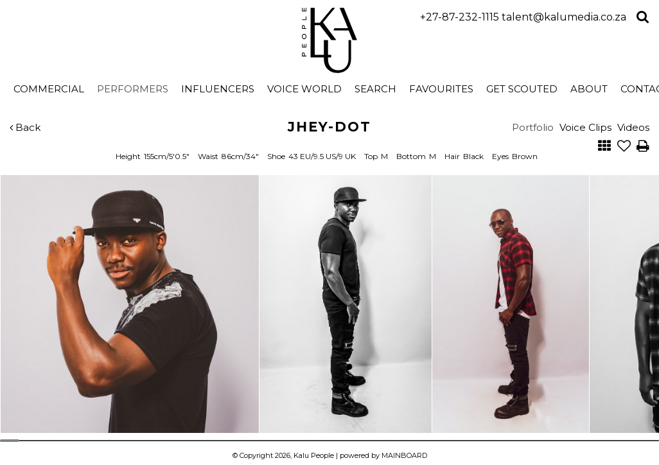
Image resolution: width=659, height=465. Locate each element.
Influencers (217, 89)
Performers (132, 89)
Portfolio (533, 127)
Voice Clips (585, 127)
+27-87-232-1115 (459, 17)
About (589, 89)
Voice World (304, 89)
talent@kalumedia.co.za (564, 17)
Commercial (48, 89)
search (375, 89)
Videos (633, 127)
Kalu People (330, 40)
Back (25, 127)
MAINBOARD (404, 455)
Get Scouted (522, 89)
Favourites (441, 89)
